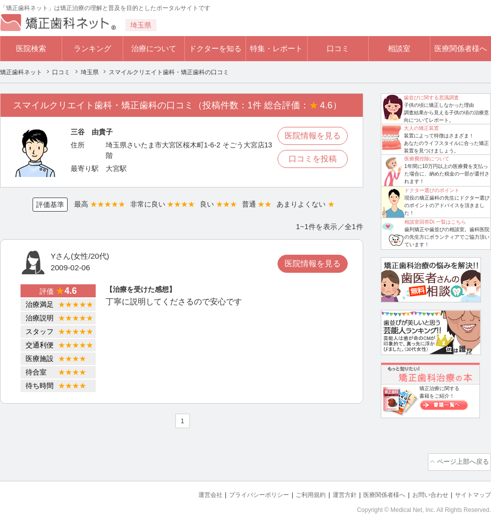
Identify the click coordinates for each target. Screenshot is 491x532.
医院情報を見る (313, 135)
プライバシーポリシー (242, 492)
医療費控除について (426, 158)
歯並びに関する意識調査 (431, 97)
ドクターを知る (215, 48)
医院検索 (31, 48)
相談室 (399, 48)
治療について (153, 48)
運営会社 (190, 492)
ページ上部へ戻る (462, 460)
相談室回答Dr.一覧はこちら (435, 222)
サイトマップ (471, 492)
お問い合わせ (425, 492)
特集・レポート (276, 48)
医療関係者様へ (460, 48)
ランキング (92, 48)
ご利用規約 (298, 492)
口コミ (338, 48)
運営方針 (334, 492)
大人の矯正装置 (421, 128)
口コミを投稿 (313, 158)
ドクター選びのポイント (431, 190)
